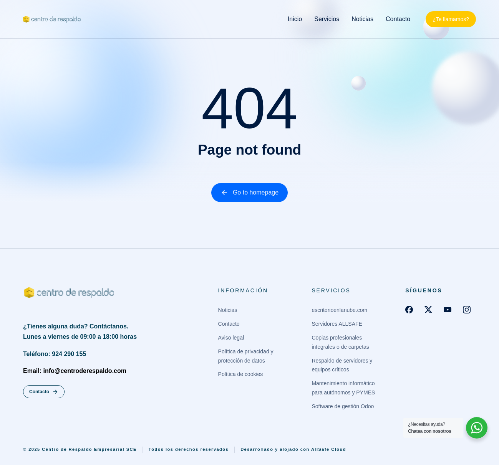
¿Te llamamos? (451, 19)
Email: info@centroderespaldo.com (74, 371)
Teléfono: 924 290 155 (54, 354)
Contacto (43, 392)
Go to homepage (249, 192)
